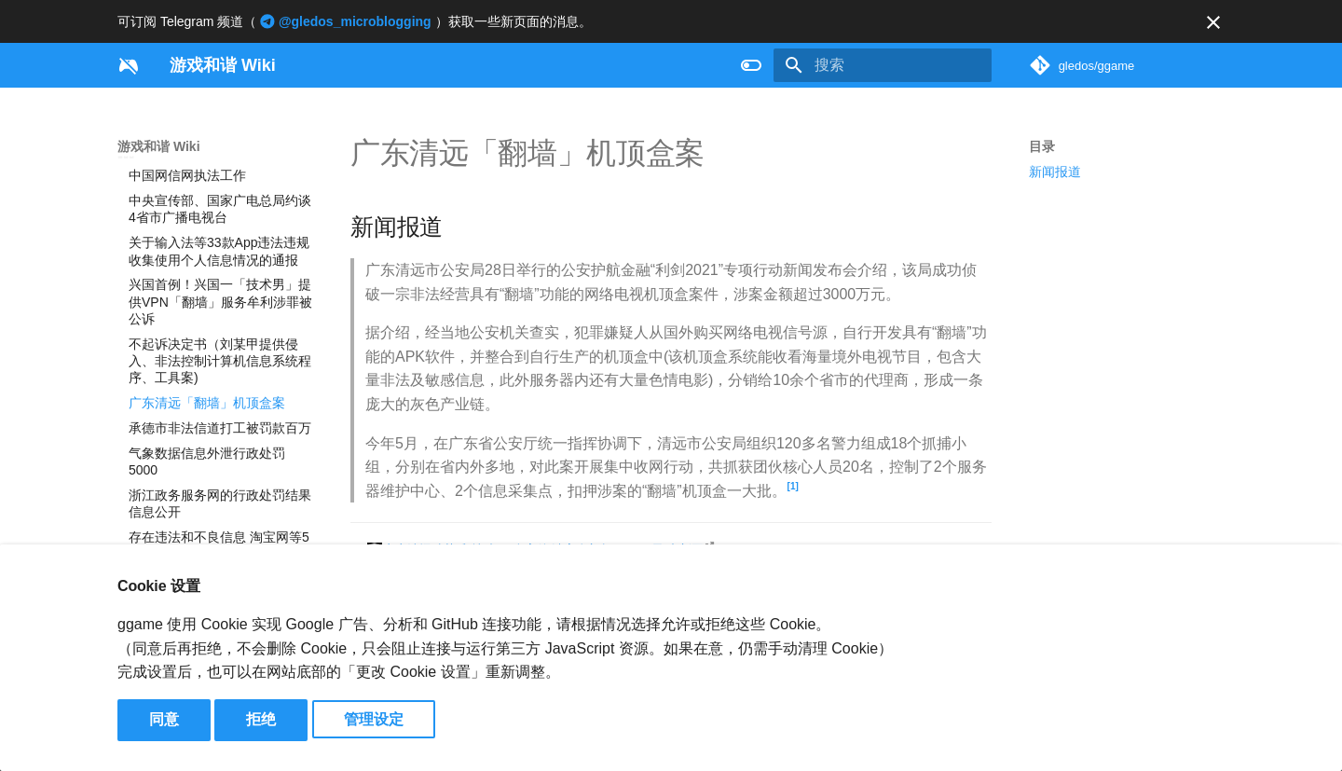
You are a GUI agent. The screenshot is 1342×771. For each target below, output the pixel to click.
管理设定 (374, 719)
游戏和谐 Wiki (158, 146)
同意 (164, 719)
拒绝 (261, 719)
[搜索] (883, 65)
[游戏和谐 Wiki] (128, 65)
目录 (1042, 146)
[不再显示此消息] (1213, 22)
